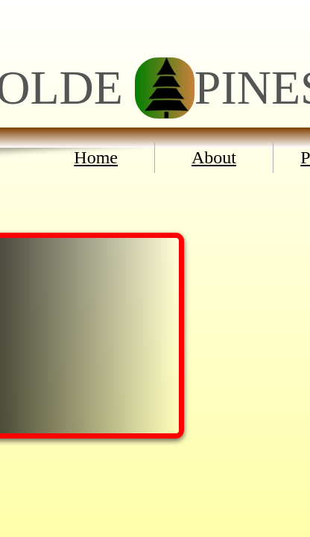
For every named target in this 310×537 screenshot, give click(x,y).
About (214, 157)
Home (96, 157)
